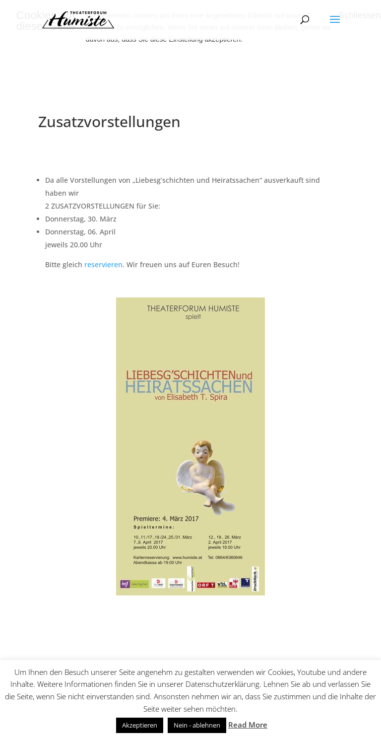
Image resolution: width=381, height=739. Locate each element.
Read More (247, 725)
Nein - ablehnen (197, 725)
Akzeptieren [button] (139, 725)
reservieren (103, 264)
